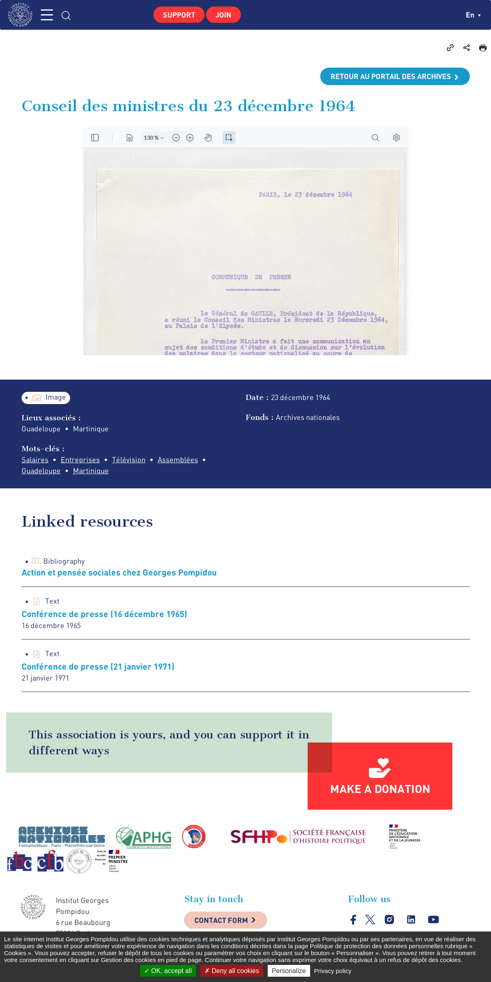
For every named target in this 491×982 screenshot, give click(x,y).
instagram (389, 920)
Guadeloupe (41, 470)
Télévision (128, 459)
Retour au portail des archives (390, 76)
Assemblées (178, 459)
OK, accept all (168, 970)
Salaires (35, 459)
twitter (370, 919)
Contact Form (221, 920)
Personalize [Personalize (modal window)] (289, 970)
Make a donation (380, 788)
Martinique (91, 470)
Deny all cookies (232, 970)
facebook (353, 919)
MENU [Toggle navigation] (47, 14)
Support (179, 14)
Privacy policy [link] (333, 970)
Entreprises (80, 459)
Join (223, 14)
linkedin (411, 920)
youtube (433, 920)
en (473, 14)
